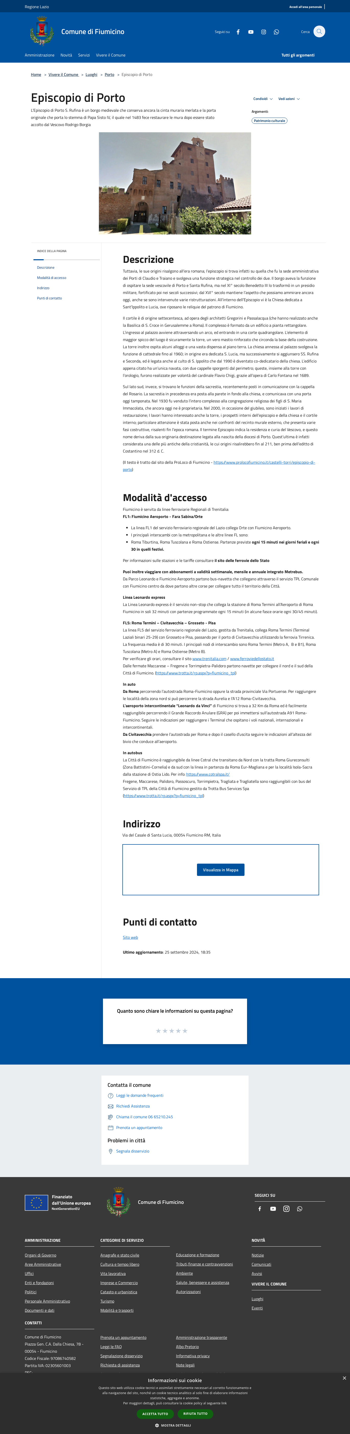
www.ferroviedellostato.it (252, 659)
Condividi (263, 99)
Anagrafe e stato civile (119, 1255)
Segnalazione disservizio (121, 1356)
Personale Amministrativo (47, 1301)
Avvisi (257, 1273)
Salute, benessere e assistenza (202, 1282)
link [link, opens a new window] (224, 1403)
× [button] (344, 1378)
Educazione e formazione (197, 1255)
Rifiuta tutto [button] (195, 1414)
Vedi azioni (289, 99)
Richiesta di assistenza (120, 1365)
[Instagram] (261, 31)
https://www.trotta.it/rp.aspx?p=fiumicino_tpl (195, 673)
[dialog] (175, 1403)
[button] (175, 1425)
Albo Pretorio (187, 1346)
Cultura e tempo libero (119, 1264)
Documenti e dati (39, 1310)
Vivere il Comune (64, 74)
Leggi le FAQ (111, 1346)
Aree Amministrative (43, 1264)
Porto (109, 74)
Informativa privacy (193, 1356)
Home (36, 74)
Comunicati (261, 1264)
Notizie (258, 1255)
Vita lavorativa (113, 1273)
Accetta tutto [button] (155, 1414)
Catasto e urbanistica (118, 1292)
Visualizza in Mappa (220, 870)
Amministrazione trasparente (201, 1337)
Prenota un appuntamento (123, 1337)
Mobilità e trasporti (117, 1310)
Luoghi (91, 74)
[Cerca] (319, 31)
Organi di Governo (40, 1255)
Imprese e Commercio (119, 1283)
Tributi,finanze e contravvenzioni (204, 1264)
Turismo (107, 1301)
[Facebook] (235, 31)
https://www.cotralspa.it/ (208, 774)
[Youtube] (248, 31)
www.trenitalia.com (209, 659)
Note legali (185, 1365)
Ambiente (184, 1273)
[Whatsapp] (274, 31)
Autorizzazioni (188, 1292)
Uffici (29, 1273)
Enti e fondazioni (39, 1283)
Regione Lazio (37, 7)
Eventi (257, 1308)
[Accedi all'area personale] (305, 7)
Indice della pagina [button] (51, 251)
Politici (31, 1292)
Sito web (130, 937)
